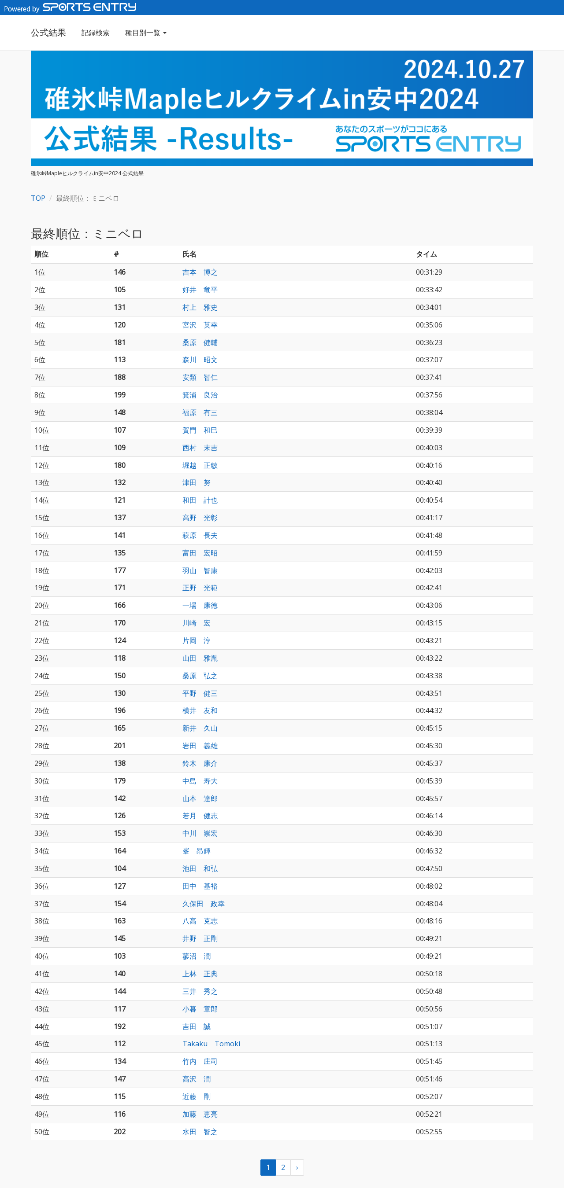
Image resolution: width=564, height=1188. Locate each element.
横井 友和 (200, 710)
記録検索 (96, 32)
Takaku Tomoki (211, 1043)
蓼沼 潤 (196, 956)
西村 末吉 (200, 447)
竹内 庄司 (200, 1061)
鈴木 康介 (200, 763)
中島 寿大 (200, 781)
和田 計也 (200, 500)
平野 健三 (200, 693)
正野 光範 (200, 587)
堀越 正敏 (200, 465)
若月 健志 (200, 815)
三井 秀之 (200, 991)
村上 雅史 (200, 307)
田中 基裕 (200, 886)
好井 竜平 (200, 289)
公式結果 (48, 32)
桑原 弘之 (200, 675)
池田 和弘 (200, 868)
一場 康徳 (200, 605)
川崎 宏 (196, 623)
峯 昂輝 (196, 851)
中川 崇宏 (200, 833)
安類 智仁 (200, 377)
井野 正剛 (200, 938)
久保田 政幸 (203, 903)
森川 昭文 (200, 359)
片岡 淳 (196, 640)
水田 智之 (200, 1132)
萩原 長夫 (200, 535)
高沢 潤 (196, 1079)
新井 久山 (200, 728)
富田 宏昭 (200, 553)
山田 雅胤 (200, 658)
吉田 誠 (196, 1026)
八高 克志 (200, 921)
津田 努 (196, 482)
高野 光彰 (200, 517)
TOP (38, 198)
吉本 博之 (200, 272)
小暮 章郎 (200, 1009)
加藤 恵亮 (200, 1114)
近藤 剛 (196, 1096)
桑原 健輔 (200, 342)
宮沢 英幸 (200, 325)
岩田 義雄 (200, 745)
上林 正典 (200, 973)
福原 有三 (200, 412)
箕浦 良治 (200, 395)
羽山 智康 (200, 570)
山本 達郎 (200, 798)
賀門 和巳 (200, 430)
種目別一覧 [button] (146, 32)
